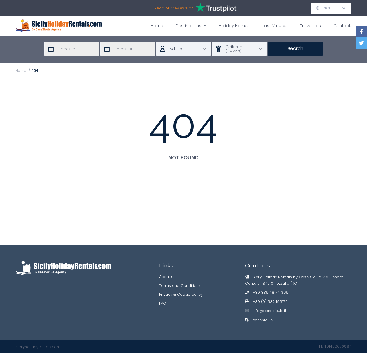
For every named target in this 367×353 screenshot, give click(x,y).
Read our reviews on (195, 8)
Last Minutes (275, 26)
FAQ (162, 303)
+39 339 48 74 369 (270, 292)
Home (157, 26)
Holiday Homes (234, 26)
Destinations (191, 25)
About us (167, 276)
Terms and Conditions (180, 285)
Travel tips (310, 26)
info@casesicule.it (269, 310)
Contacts (343, 26)
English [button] (331, 8)
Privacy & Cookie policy (181, 294)
